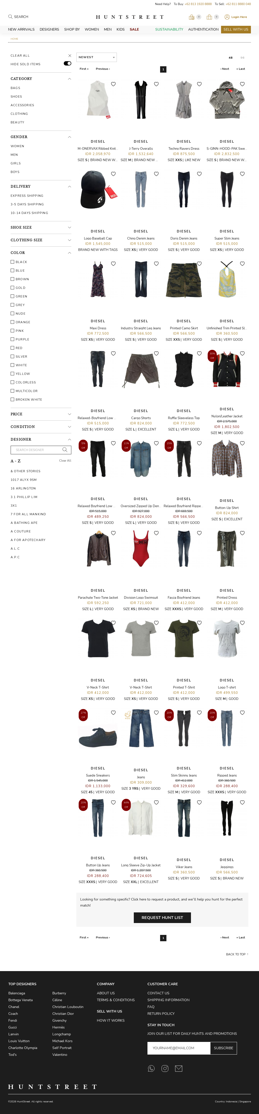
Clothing (19, 114)
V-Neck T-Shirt (98, 687)
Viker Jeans (184, 867)
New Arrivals (21, 29)
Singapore (245, 1101)
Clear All (20, 56)
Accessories (22, 105)
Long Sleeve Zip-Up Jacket (141, 865)
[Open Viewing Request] (195, 17)
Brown (20, 279)
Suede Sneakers (98, 775)
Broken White (26, 400)
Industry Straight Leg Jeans (141, 328)
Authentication (203, 29)
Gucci (12, 1027)
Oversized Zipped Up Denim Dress (146, 506)
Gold (18, 288)
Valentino (59, 1054)
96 (243, 58)
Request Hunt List (162, 917)
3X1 (14, 506)
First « (84, 69)
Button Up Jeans (98, 865)
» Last (240, 69)
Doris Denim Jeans (183, 238)
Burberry (59, 993)
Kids (121, 29)
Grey (18, 305)
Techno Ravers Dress (183, 148)
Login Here (239, 17)
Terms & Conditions (116, 1000)
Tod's (12, 1054)
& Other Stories (25, 471)
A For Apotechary (28, 540)
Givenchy (59, 1020)
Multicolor (24, 391)
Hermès (58, 1027)
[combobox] (97, 57)
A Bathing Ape (24, 523)
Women (92, 29)
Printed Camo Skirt (184, 328)
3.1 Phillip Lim (24, 497)
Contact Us (158, 993)
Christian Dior (63, 1013)
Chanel (13, 1006)
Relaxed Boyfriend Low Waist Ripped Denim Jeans (115, 506)
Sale (134, 29)
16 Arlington (23, 488)
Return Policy (161, 1013)
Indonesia (231, 1101)
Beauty (17, 122)
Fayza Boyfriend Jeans (184, 597)
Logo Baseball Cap (98, 238)
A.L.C (15, 549)
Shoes (16, 97)
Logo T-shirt (227, 687)
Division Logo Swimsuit (141, 597)
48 (231, 58)
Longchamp (61, 1034)
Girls (16, 163)
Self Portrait (62, 1047)
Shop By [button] (72, 29)
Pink (17, 331)
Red (17, 348)
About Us (106, 993)
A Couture (21, 531)
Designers (49, 29)
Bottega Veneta (20, 1000)
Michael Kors (62, 1041)
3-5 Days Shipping (27, 204)
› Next (225, 69)
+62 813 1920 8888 (198, 4)
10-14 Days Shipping (29, 213)
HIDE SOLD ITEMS (25, 64)
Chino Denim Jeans (141, 238)
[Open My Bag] (213, 17)
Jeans (141, 777)
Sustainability (169, 29)
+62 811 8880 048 (238, 4)
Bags (15, 88)
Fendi (12, 1020)
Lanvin (13, 1034)
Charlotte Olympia (22, 1047)
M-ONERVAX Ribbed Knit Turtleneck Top (108, 148)
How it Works (111, 1020)
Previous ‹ (103, 69)
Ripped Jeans (227, 775)
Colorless (23, 382)
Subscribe (223, 1048)
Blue (18, 271)
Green (19, 296)
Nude (18, 314)
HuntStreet (129, 17)
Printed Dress (227, 597)
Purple (20, 339)
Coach (13, 1013)
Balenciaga (16, 993)
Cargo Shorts (141, 418)
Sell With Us (236, 29)
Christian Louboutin (67, 1006)
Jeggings (227, 867)
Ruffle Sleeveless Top (184, 418)
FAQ (151, 1006)
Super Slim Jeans (226, 238)
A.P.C (15, 557)
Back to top (236, 954)
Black (19, 262)
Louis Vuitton (19, 1041)
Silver (19, 357)
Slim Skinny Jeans (184, 775)
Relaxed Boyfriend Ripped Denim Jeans (193, 506)
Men (108, 29)
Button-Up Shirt (227, 508)
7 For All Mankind (28, 514)
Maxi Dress (98, 328)
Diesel (98, 141)
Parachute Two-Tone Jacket (98, 597)
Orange (20, 322)
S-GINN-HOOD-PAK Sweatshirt (230, 148)
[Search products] (36, 17)
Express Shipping (27, 196)
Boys (15, 172)
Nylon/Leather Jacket (227, 416)
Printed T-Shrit (184, 687)
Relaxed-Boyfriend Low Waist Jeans (104, 418)
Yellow (20, 374)
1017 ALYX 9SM (24, 480)
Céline (57, 1000)
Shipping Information (168, 1000)
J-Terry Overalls (141, 148)
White (19, 365)
